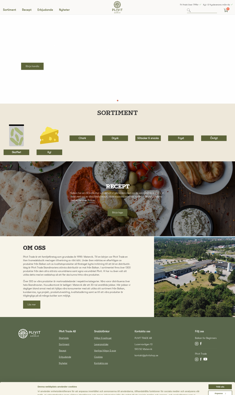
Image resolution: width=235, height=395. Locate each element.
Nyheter (64, 10)
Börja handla (32, 66)
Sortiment (9, 10)
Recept (26, 10)
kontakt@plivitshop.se (146, 355)
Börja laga (117, 212)
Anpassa (220, 381)
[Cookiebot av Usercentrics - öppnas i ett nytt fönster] (18, 391)
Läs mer (32, 304)
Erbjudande (45, 10)
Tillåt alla (220, 375)
